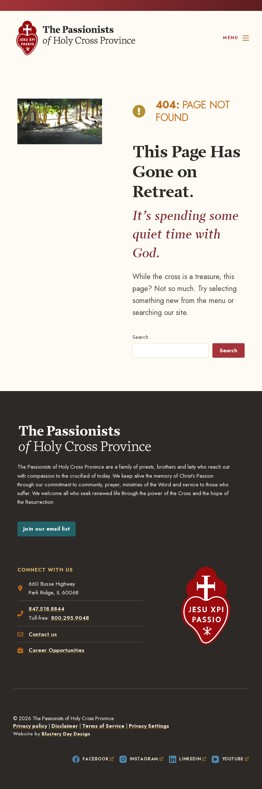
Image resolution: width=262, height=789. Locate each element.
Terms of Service (103, 726)
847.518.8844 (46, 609)
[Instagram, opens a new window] (141, 759)
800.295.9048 (70, 618)
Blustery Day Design (66, 733)
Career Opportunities (56, 650)
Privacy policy (30, 726)
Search (140, 337)
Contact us (43, 634)
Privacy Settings (149, 726)
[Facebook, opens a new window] (93, 759)
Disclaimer (64, 726)
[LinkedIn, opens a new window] (187, 759)
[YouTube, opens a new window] (230, 759)
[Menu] (236, 38)
